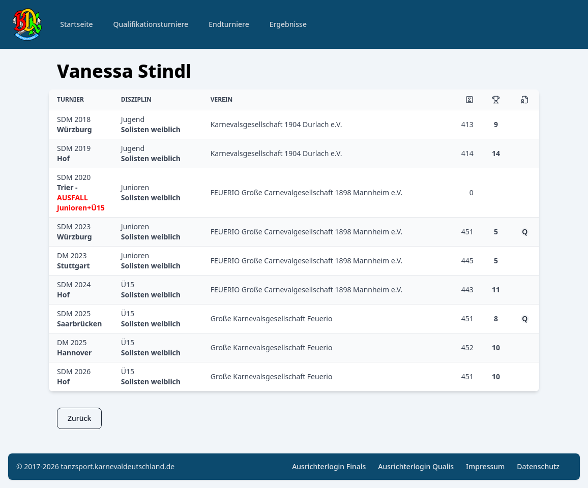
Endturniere (229, 24)
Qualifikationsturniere (151, 24)
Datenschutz (538, 466)
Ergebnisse (288, 24)
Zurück (79, 418)
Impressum (485, 466)
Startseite (76, 24)
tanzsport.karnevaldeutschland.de (118, 466)
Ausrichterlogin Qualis (416, 466)
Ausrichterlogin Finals (329, 466)
